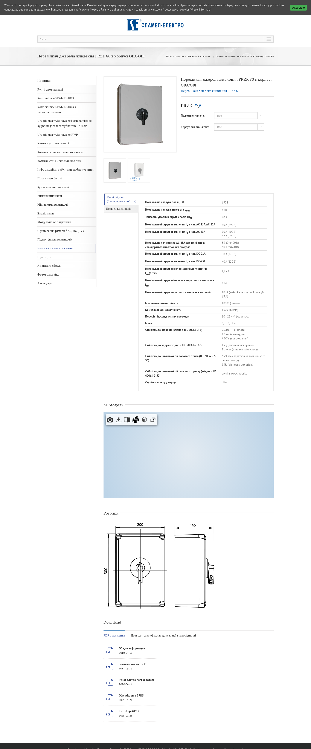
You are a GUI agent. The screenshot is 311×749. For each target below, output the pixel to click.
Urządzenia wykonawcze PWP (57, 135)
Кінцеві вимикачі (49, 196)
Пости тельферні (49, 178)
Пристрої (44, 257)
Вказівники (45, 213)
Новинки (44, 81)
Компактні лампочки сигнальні (60, 152)
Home (169, 56)
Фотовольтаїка (48, 274)
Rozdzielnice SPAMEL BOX (55, 98)
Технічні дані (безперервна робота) (121, 199)
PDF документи (114, 635)
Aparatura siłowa (49, 266)
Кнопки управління (51, 143)
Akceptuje (298, 7)
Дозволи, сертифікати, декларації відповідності (163, 635)
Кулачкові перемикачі (53, 187)
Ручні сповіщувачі (50, 89)
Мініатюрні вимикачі (52, 204)
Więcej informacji (201, 9)
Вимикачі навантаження (200, 56)
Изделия (179, 56)
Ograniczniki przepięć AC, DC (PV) (60, 231)
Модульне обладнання (54, 222)
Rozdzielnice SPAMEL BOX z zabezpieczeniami (56, 109)
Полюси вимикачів (118, 209)
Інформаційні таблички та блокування (65, 169)
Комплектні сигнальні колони (59, 161)
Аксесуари (45, 283)
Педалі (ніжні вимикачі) (54, 239)
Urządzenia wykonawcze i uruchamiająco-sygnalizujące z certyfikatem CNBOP (65, 123)
